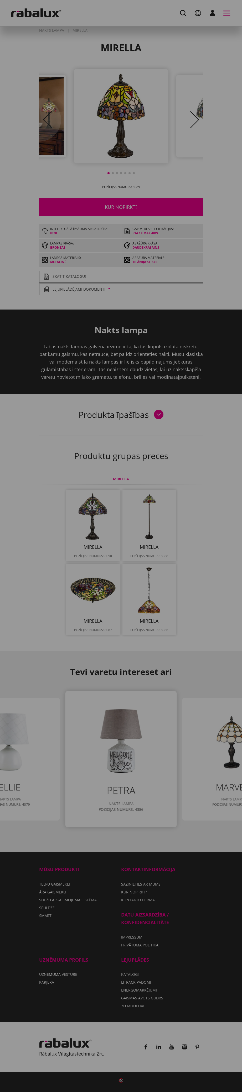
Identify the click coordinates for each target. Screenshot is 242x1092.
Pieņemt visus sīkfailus (66, 581)
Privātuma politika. (50, 552)
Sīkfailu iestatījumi (62, 568)
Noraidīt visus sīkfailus (127, 568)
